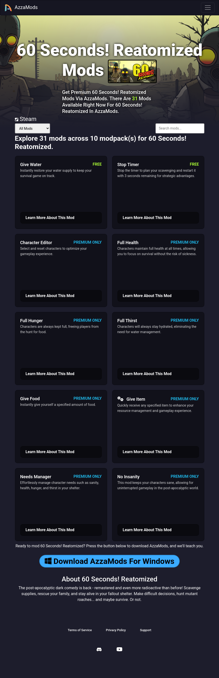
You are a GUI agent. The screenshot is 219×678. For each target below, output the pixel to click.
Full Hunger (31, 320)
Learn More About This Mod (50, 217)
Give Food (30, 398)
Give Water (31, 164)
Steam (26, 119)
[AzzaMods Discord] (99, 650)
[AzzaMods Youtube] (119, 649)
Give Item (131, 399)
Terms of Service (80, 630)
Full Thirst (127, 320)
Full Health (127, 242)
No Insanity (128, 476)
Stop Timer (128, 164)
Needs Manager (36, 476)
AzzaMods (21, 8)
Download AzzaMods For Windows (109, 561)
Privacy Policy (116, 630)
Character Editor (36, 242)
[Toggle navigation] (208, 7)
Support (145, 630)
